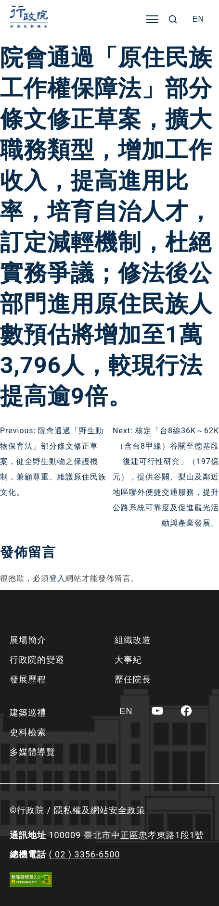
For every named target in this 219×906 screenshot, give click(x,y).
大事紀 (128, 659)
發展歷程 (28, 679)
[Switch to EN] (198, 19)
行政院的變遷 (37, 659)
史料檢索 (28, 732)
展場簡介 (28, 640)
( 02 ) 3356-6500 (84, 854)
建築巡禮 (28, 712)
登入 (57, 578)
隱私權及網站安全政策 (99, 810)
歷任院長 (133, 679)
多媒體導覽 (32, 752)
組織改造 (133, 640)
